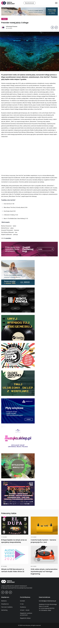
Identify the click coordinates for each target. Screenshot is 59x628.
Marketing (4, 610)
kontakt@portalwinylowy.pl (47, 601)
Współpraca (5, 604)
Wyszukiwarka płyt (29, 3)
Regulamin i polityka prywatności (26, 614)
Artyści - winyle (24, 610)
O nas (22, 604)
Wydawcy (23, 607)
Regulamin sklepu (25, 618)
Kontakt (22, 601)
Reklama (4, 601)
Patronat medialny (7, 607)
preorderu (8, 238)
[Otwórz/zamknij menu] (56, 3)
